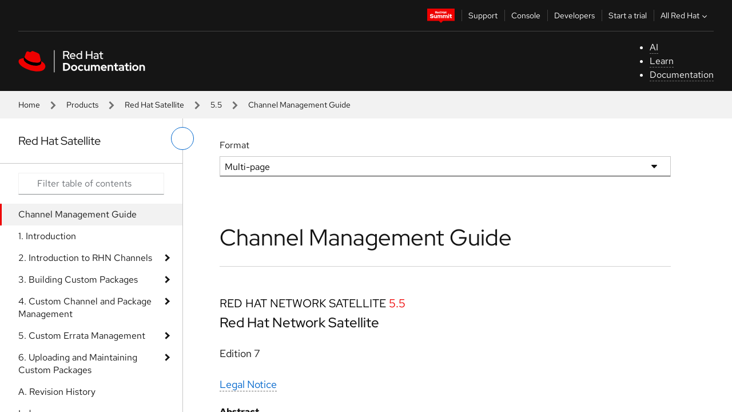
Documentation (682, 75)
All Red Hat (685, 15)
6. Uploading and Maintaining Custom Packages (77, 363)
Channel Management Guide (77, 214)
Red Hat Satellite (154, 105)
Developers (574, 15)
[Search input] (91, 184)
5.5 (216, 105)
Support (483, 15)
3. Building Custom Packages (78, 280)
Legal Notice (248, 384)
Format (234, 145)
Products (82, 105)
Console (525, 15)
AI (654, 47)
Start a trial (627, 15)
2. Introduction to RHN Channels (85, 258)
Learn (662, 61)
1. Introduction (47, 236)
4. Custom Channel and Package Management (85, 307)
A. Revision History (57, 392)
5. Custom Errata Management (81, 336)
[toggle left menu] (182, 138)
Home (29, 105)
